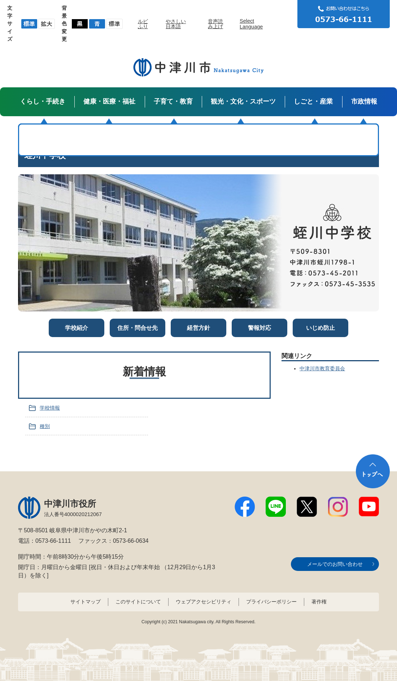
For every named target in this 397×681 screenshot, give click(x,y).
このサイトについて (138, 601)
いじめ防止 (320, 328)
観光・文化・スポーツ (243, 101)
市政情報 (364, 101)
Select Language (251, 24)
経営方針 (198, 328)
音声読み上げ (215, 23)
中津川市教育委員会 (322, 368)
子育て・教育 (173, 101)
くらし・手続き (42, 101)
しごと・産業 (313, 101)
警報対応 (259, 328)
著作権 (319, 601)
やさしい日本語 (176, 23)
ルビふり (143, 23)
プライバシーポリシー (271, 601)
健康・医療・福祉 (109, 101)
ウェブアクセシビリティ (203, 601)
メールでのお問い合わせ (335, 564)
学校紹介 (76, 328)
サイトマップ (85, 601)
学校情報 (50, 408)
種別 (45, 426)
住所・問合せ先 (137, 328)
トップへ (373, 471)
